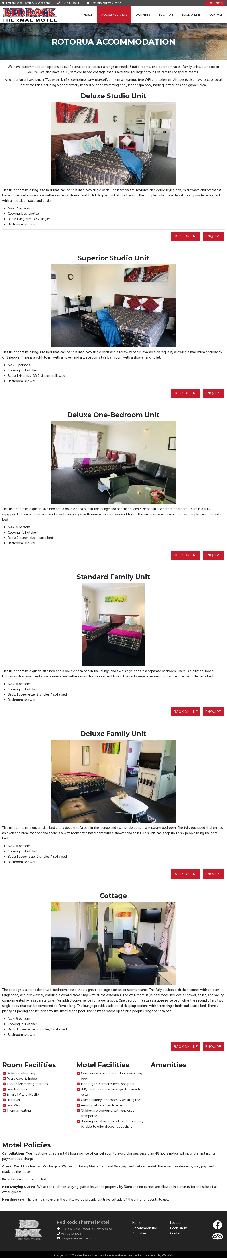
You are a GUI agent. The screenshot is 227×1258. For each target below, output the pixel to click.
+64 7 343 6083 (70, 3)
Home (88, 14)
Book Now (215, 3)
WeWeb (167, 1255)
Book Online (191, 14)
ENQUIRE (213, 236)
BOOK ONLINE (186, 236)
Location (166, 14)
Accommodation (114, 14)
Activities (143, 14)
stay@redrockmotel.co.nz (106, 3)
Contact (215, 14)
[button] (54, 143)
